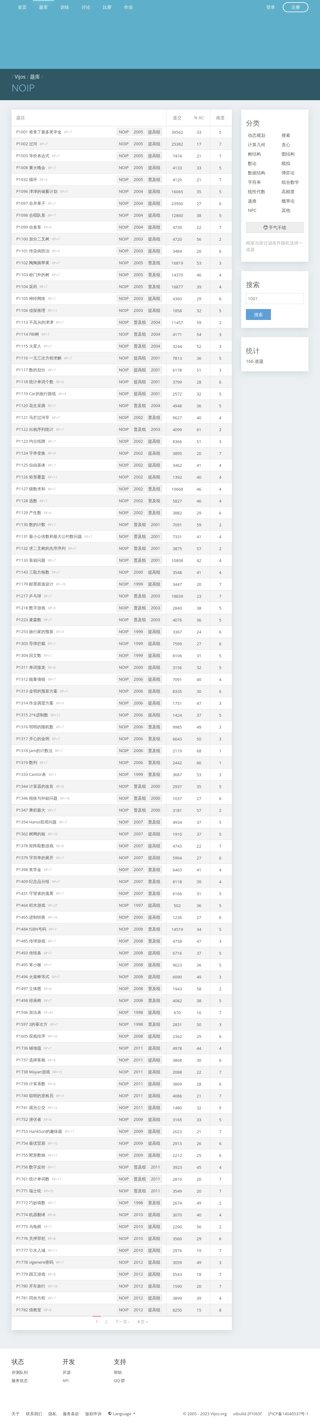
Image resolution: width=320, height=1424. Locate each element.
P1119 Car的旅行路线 (36, 393)
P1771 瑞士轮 (29, 1191)
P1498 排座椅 (29, 1000)
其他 (286, 210)
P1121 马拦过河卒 (33, 417)
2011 (138, 1048)
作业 (128, 7)
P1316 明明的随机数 (35, 727)
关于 (16, 1413)
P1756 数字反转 (31, 1167)
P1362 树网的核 (31, 834)
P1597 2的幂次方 (32, 1024)
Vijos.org (219, 1413)
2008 (138, 929)
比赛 (107, 7)
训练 (64, 7)
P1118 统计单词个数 (35, 381)
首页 (22, 7)
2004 (138, 191)
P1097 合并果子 (31, 203)
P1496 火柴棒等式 (33, 976)
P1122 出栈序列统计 (35, 429)
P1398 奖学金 (29, 869)
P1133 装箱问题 (31, 560)
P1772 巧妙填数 (31, 1202)
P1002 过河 (27, 144)
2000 (138, 572)
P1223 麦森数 (29, 619)
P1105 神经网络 (31, 298)
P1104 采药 (27, 286)
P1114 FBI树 (28, 334)
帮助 (118, 1372)
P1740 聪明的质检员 (35, 1095)
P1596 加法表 (29, 1012)
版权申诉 (93, 1413)
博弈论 (288, 173)
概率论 (288, 201)
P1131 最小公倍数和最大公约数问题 (49, 536)
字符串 (254, 182)
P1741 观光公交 (31, 1107)
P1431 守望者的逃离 (35, 893)
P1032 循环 (27, 179)
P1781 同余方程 (31, 1298)
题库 (43, 7)
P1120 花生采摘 (31, 405)
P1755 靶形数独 (31, 1155)
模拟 (286, 163)
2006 (138, 679)
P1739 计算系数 (31, 1083)
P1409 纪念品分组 (33, 881)
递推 (252, 201)
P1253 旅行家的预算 (35, 631)
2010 (138, 1214)
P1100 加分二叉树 (33, 239)
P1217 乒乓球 (29, 596)
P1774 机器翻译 (31, 1214)
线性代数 (256, 191)
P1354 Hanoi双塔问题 (37, 822)
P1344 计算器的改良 (35, 786)
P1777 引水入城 (31, 1250)
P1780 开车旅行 (31, 1286)
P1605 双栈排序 (31, 1036)
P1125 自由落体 (31, 465)
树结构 (254, 154)
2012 (138, 1262)
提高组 (154, 132)
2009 (138, 1119)
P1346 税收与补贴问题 (37, 798)
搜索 (286, 135)
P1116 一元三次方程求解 (39, 358)
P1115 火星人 (29, 346)
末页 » (142, 1321)
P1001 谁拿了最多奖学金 (39, 132)
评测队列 (20, 1372)
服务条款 (71, 1413)
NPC (252, 210)
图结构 (288, 154)
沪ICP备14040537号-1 (288, 1413)
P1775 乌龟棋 (29, 1226)
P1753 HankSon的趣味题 (39, 1131)
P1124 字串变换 (31, 453)
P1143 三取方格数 (33, 572)
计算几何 (256, 144)
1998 (138, 1012)
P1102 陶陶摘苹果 (33, 263)
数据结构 (256, 173)
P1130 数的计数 (31, 524)
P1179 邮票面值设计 (35, 584)
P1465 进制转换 (31, 917)
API (65, 1380)
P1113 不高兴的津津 (35, 322)
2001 (155, 358)
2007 (138, 822)
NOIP (123, 132)
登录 (270, 7)
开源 (66, 1372)
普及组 (154, 179)
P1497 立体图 (29, 988)
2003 (138, 239)
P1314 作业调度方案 (35, 703)
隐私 (52, 1413)
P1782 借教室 (29, 1310)
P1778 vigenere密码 (35, 1262)
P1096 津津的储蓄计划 (37, 191)
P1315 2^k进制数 (32, 715)
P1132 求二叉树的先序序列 (41, 548)
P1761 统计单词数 (33, 1179)
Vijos (20, 76)
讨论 (86, 7)
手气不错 (275, 227)
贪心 (286, 144)
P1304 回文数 (29, 655)
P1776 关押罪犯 (31, 1238)
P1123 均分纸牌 (31, 441)
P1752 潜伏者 (29, 1119)
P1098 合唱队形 (31, 215)
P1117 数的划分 (31, 370)
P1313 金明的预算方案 (37, 691)
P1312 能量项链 (31, 679)
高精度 (288, 191)
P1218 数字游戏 (31, 608)
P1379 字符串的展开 (35, 857)
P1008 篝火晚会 (31, 167)
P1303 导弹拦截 (31, 643)
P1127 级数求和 (31, 489)
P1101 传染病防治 (33, 251)
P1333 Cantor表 (31, 774)
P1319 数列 (27, 762)
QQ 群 (119, 1380)
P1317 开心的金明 (33, 738)
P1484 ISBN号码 (31, 929)
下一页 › (122, 1321)
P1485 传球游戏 (31, 941)
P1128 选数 (27, 500)
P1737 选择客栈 (31, 1060)
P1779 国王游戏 (31, 1274)
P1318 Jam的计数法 (34, 750)
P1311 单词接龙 (31, 667)
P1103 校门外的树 (33, 274)
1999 (138, 584)
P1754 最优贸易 (31, 1143)
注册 (295, 7)
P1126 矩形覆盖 (31, 477)
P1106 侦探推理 (31, 310)
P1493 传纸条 (29, 953)
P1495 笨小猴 (29, 964)
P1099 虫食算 (29, 227)
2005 (138, 132)
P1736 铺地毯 (29, 1048)
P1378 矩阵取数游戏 (35, 846)
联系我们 (34, 1413)
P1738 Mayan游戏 (33, 1072)
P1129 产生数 (29, 512)
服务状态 (20, 1380)
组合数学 (290, 182)
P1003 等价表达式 (33, 155)
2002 (138, 417)
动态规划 (256, 135)
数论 (252, 163)
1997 (138, 905)
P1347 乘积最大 (31, 810)
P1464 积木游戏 (31, 905)
